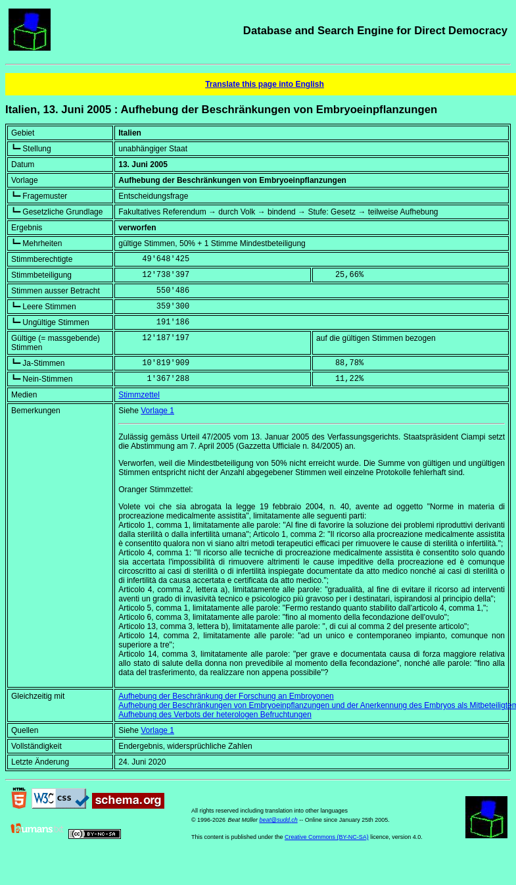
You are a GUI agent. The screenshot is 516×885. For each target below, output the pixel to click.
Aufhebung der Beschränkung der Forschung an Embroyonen (226, 696)
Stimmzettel (139, 394)
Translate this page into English (264, 84)
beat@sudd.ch (278, 820)
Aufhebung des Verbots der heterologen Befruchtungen (215, 714)
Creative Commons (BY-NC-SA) (327, 837)
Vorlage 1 (157, 410)
